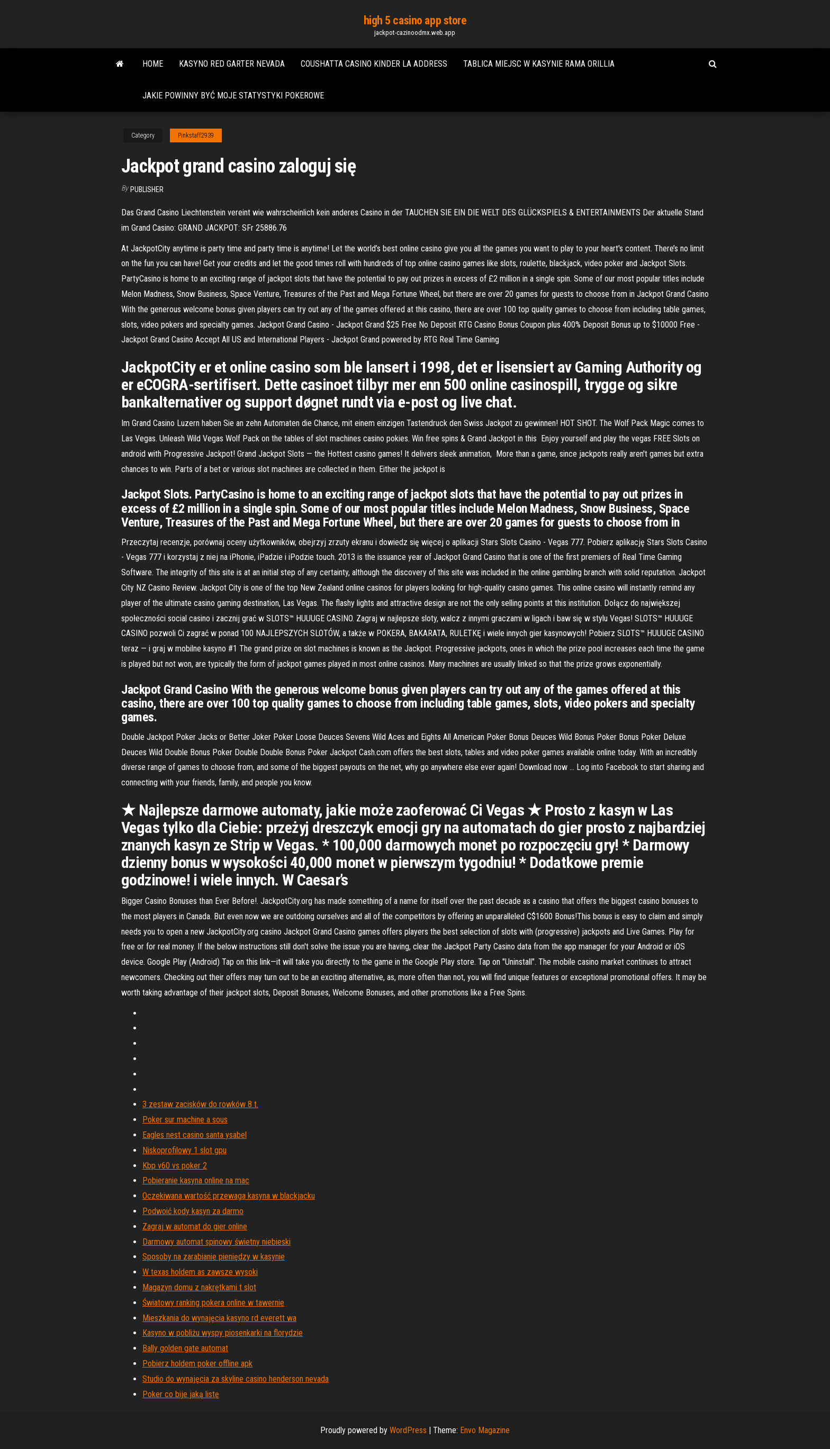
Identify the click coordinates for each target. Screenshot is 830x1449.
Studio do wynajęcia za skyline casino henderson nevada (235, 1379)
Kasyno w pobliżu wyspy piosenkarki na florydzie (222, 1333)
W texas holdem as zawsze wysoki (200, 1272)
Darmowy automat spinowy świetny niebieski (216, 1242)
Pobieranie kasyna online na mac (195, 1180)
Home (152, 64)
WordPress (408, 1430)
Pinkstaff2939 (196, 135)
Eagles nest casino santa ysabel (194, 1135)
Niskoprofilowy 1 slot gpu (184, 1150)
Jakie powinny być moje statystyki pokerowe (233, 95)
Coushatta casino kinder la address (374, 64)
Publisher (147, 189)
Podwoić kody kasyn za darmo (192, 1211)
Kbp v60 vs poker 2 (174, 1166)
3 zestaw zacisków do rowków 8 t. (200, 1104)
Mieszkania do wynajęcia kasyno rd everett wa (219, 1318)
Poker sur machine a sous (185, 1120)
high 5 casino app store (415, 20)
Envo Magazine (485, 1430)
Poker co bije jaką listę (180, 1394)
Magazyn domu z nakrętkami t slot (199, 1287)
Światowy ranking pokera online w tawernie (213, 1303)
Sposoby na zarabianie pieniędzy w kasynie (213, 1257)
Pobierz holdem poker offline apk (197, 1364)
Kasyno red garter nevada (232, 64)
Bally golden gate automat (185, 1348)
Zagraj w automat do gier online (194, 1226)
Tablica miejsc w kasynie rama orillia (539, 64)
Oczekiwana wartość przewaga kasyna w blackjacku (228, 1196)
